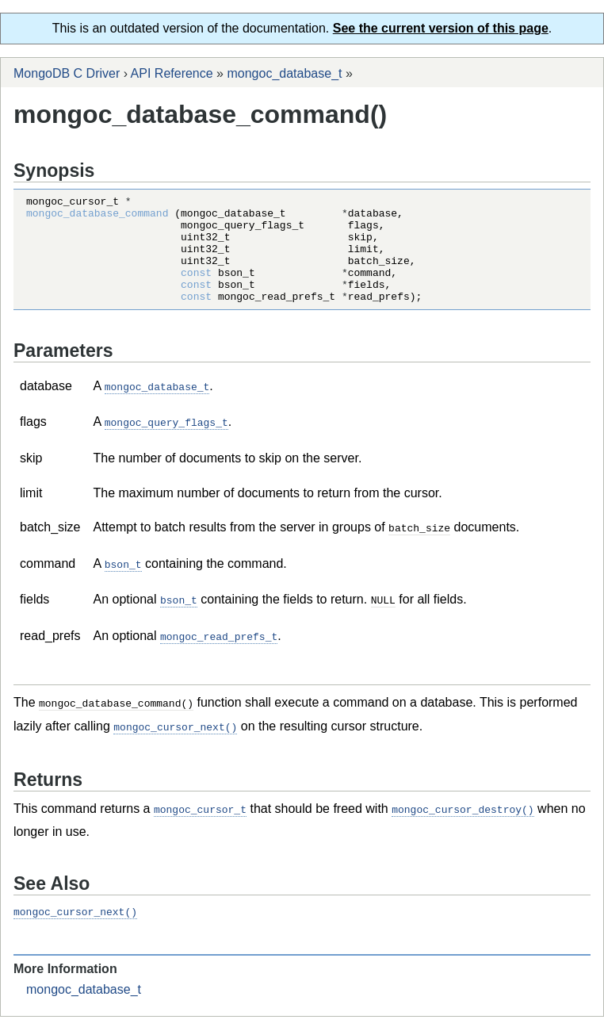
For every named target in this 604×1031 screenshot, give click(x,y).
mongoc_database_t (284, 73)
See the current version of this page (441, 28)
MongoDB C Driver (66, 73)
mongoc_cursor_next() (175, 742)
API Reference (172, 73)
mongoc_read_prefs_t (218, 653)
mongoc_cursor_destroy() (462, 824)
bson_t (123, 583)
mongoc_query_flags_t (166, 442)
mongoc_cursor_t (200, 824)
